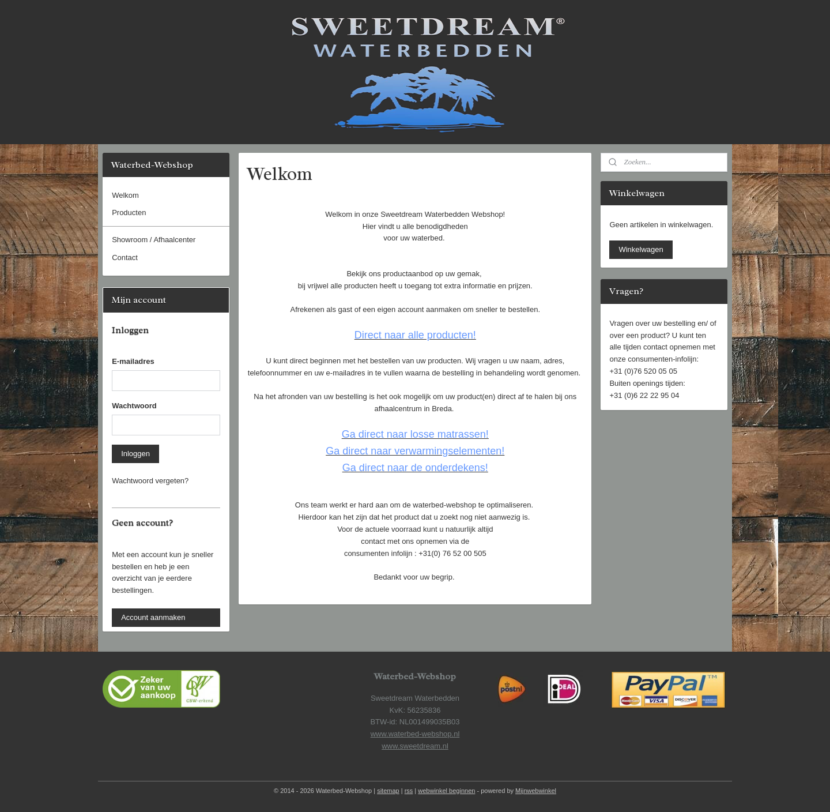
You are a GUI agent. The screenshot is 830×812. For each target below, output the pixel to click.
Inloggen (135, 453)
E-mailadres (133, 361)
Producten (129, 212)
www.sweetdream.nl (415, 746)
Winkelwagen (640, 249)
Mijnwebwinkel (535, 790)
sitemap (388, 790)
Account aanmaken (153, 617)
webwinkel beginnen (446, 790)
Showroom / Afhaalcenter (153, 239)
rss (409, 790)
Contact (125, 257)
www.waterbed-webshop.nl (415, 734)
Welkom (125, 195)
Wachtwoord (134, 405)
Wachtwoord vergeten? (150, 480)
